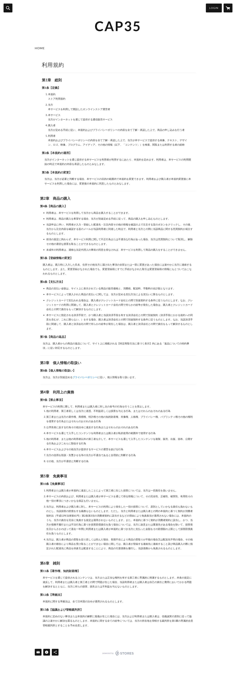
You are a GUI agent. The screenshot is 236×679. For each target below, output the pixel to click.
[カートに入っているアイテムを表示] (228, 8)
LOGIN (213, 7)
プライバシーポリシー (85, 377)
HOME (40, 48)
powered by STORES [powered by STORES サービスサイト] (118, 653)
